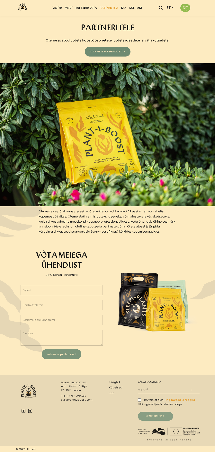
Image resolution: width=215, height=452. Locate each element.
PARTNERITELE (109, 7)
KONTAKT (135, 7)
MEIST (69, 7)
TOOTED (56, 7)
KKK (123, 7)
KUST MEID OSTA (86, 7)
